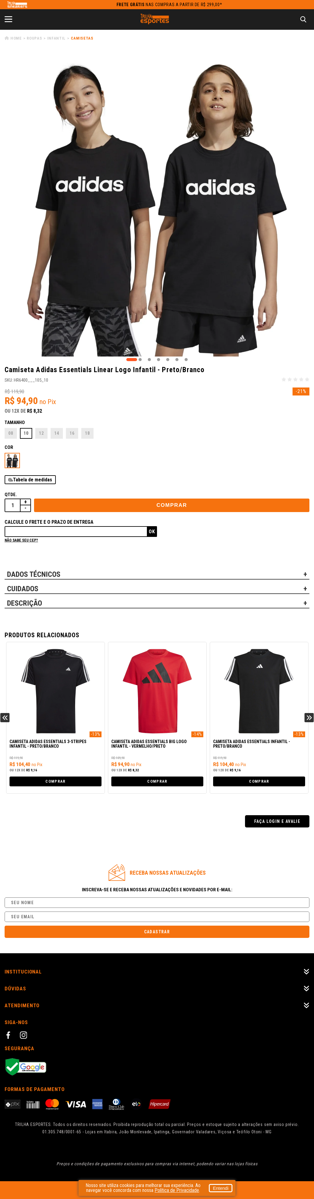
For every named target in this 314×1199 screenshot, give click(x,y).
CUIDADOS (22, 588)
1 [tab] (131, 359)
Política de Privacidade (177, 1190)
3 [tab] (149, 359)
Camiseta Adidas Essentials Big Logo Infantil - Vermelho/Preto (149, 744)
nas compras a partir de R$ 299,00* (169, 4)
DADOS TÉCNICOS (33, 574)
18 (87, 433)
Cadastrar (157, 931)
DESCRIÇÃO (24, 603)
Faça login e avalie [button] (277, 821)
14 (56, 433)
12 (41, 433)
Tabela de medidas (32, 480)
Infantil (56, 38)
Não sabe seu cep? (21, 540)
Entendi (220, 1188)
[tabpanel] (157, 204)
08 (10, 433)
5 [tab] (167, 359)
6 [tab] (176, 359)
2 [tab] (140, 359)
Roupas (34, 38)
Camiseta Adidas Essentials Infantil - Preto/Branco (251, 744)
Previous (5, 717)
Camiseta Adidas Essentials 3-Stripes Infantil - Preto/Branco (48, 744)
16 (72, 433)
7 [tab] (186, 359)
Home (16, 38)
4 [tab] (158, 359)
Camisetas (82, 38)
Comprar (171, 505)
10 (26, 433)
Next (309, 717)
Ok (152, 531)
